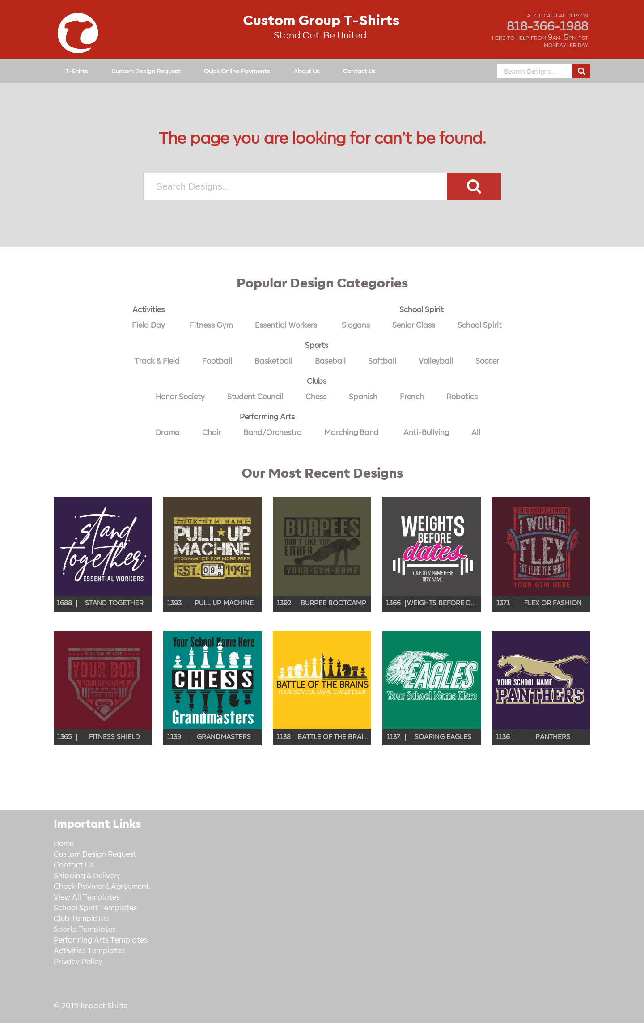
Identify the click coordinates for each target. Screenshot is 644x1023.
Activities (148, 309)
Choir (211, 432)
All (475, 432)
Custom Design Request (146, 71)
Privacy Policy (78, 961)
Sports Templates (85, 929)
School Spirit (421, 309)
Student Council (255, 397)
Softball (382, 361)
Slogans (356, 325)
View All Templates (87, 897)
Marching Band (351, 432)
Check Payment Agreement (101, 886)
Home (64, 843)
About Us (306, 71)
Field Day (148, 325)
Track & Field (157, 361)
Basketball (273, 361)
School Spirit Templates (95, 908)
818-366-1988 (547, 27)
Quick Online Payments (237, 71)
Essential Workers (286, 325)
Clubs (316, 381)
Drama (168, 432)
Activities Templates (89, 951)
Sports (316, 345)
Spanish (363, 397)
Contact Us (359, 71)
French (412, 397)
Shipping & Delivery (87, 875)
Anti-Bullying (426, 432)
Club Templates (81, 918)
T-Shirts (76, 71)
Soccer (487, 361)
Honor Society (180, 397)
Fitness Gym (211, 325)
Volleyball (436, 361)
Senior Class (413, 325)
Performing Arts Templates (101, 940)
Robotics (462, 397)
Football (217, 361)
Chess (315, 397)
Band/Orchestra (272, 432)
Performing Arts (267, 417)
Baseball (330, 361)
